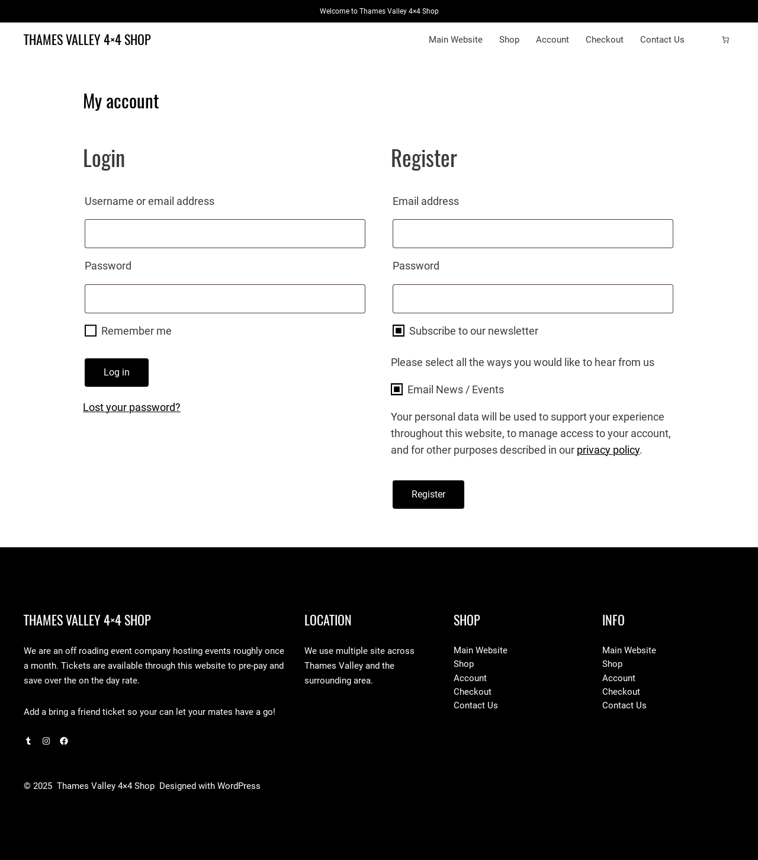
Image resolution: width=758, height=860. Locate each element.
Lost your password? (132, 407)
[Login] (706, 39)
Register (428, 494)
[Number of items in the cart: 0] (725, 40)
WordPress (239, 786)
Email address (450, 199)
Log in (117, 372)
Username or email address (174, 199)
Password (132, 263)
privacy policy (608, 450)
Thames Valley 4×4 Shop (87, 40)
